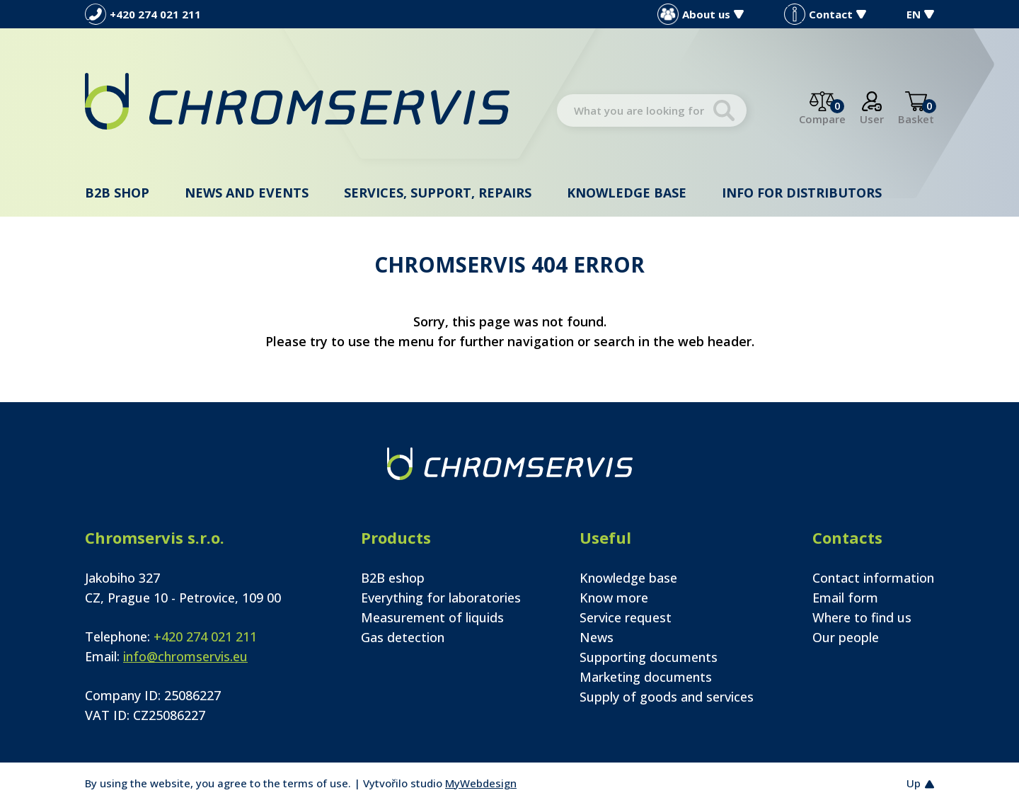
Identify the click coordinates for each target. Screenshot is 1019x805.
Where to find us (861, 617)
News (597, 637)
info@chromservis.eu (185, 656)
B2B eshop (393, 577)
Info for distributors (802, 192)
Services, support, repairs (437, 192)
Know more (614, 597)
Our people (845, 637)
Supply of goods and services (667, 696)
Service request (626, 617)
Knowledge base (626, 192)
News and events (247, 192)
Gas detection (402, 637)
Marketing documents (646, 676)
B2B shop (117, 192)
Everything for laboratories (441, 597)
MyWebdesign (481, 783)
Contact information (873, 577)
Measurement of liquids (432, 617)
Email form (845, 597)
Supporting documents (649, 657)
